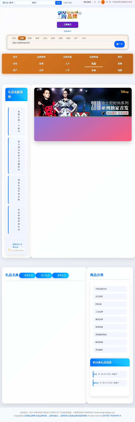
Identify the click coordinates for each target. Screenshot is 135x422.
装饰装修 (99, 327)
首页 (15, 57)
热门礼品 (45, 275)
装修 (94, 70)
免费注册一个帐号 (19, 121)
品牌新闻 (41, 57)
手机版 (115, 2)
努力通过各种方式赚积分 (19, 155)
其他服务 (99, 350)
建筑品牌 (99, 319)
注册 (65, 3)
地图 (120, 70)
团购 (120, 63)
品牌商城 (93, 57)
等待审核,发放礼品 (19, 219)
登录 (70, 3)
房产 (15, 70)
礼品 (94, 63)
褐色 (103, 2)
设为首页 (128, 2)
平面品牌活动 (101, 289)
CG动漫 (98, 304)
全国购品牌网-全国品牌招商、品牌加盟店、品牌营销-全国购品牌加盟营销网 (55, 416)
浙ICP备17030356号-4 (112, 416)
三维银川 (67, 24)
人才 (67, 63)
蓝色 (99, 2)
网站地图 (121, 2)
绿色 (107, 2)
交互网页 (99, 296)
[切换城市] (67, 31)
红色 (95, 2)
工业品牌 (99, 312)
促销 (41, 63)
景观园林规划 (101, 334)
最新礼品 (28, 275)
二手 (67, 70)
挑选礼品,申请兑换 (19, 190)
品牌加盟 (67, 57)
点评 (41, 70)
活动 (15, 63)
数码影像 (99, 342)
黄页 (120, 57)
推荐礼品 (62, 275)
